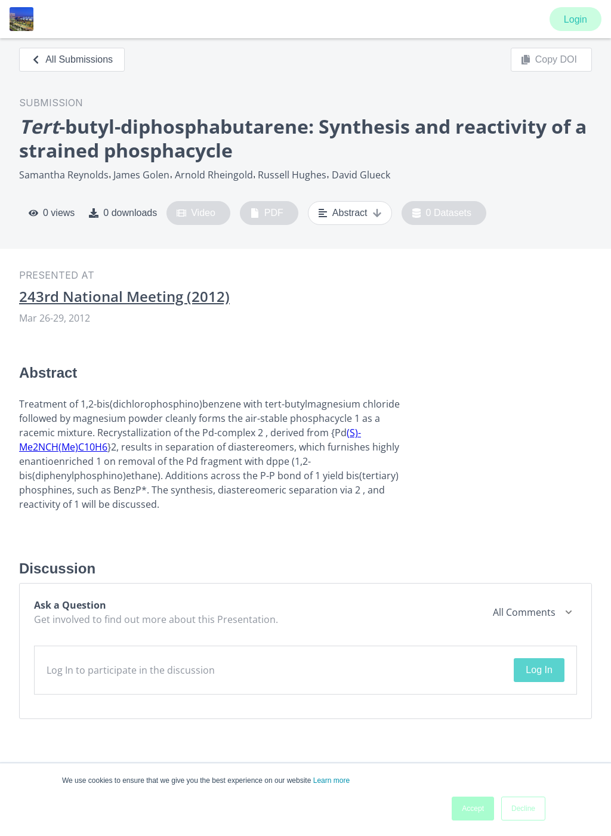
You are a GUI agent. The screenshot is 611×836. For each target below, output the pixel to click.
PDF (266, 213)
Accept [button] (473, 808)
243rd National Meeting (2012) (124, 296)
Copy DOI (549, 59)
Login (575, 19)
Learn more (331, 780)
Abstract (350, 213)
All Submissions (72, 59)
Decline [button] (523, 808)
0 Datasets (442, 213)
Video (196, 213)
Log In (539, 670)
